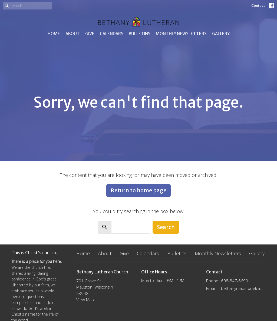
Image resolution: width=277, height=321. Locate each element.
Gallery (221, 33)
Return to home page (138, 190)
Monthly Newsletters (181, 33)
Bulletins (139, 33)
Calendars (111, 33)
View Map (85, 299)
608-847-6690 (234, 280)
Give (89, 33)
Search (166, 227)
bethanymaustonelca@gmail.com (243, 288)
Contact (258, 5)
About (72, 33)
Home (54, 33)
